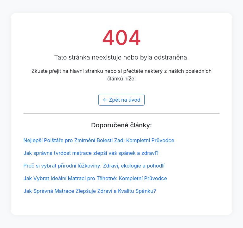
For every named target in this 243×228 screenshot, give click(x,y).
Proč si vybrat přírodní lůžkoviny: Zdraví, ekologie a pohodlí (94, 165)
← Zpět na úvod (121, 100)
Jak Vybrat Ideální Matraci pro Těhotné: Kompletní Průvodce (95, 178)
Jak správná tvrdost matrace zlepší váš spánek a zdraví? (91, 153)
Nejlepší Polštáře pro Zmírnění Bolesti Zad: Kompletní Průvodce (98, 140)
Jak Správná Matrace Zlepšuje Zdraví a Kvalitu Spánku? (89, 191)
